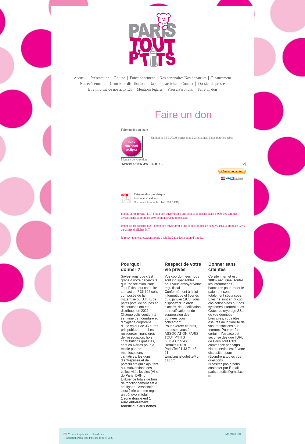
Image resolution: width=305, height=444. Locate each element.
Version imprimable (77, 434)
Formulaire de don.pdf (147, 198)
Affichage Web (233, 433)
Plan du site (98, 434)
